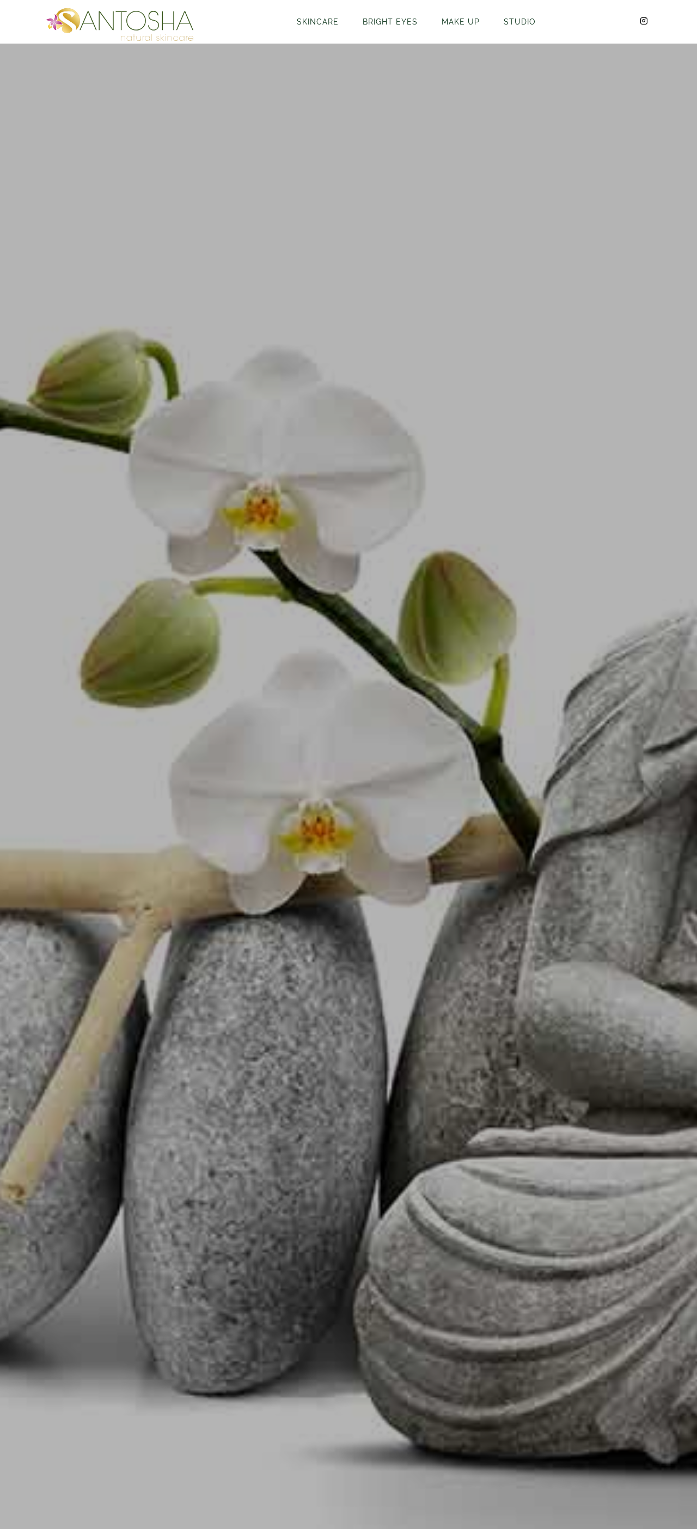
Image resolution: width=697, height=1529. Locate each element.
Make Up (461, 21)
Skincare (318, 21)
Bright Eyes (390, 21)
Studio (520, 21)
